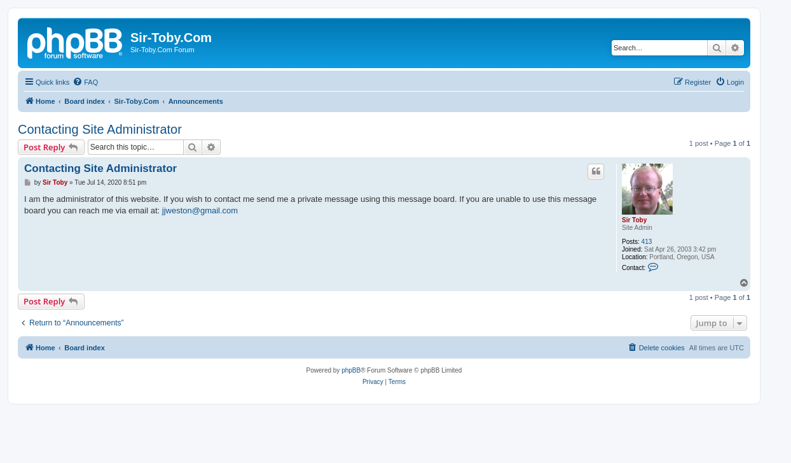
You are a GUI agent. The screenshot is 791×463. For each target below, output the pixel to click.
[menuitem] (85, 82)
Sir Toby (634, 220)
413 (647, 241)
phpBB (351, 370)
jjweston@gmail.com (200, 210)
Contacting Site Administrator (100, 129)
